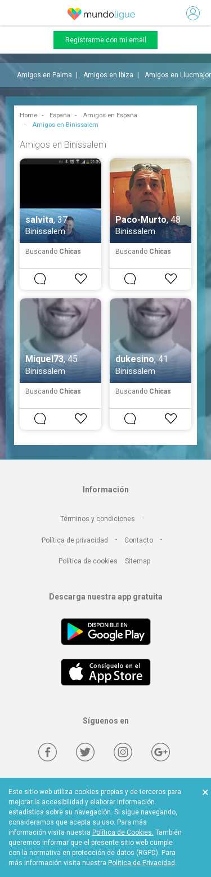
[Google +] (160, 752)
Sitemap (137, 561)
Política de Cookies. (123, 832)
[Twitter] (85, 752)
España (60, 115)
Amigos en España (110, 115)
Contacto (138, 540)
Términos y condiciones (97, 519)
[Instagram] (123, 752)
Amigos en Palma (44, 75)
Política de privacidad (75, 540)
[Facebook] (47, 752)
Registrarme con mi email (105, 40)
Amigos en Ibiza (108, 75)
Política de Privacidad (141, 863)
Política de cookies (88, 561)
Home (28, 115)
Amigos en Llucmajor (178, 75)
